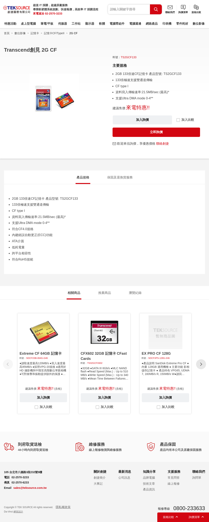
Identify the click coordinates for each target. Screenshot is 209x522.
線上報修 (174, 483)
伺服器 (62, 23)
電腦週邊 (135, 23)
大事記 (98, 483)
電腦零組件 (117, 23)
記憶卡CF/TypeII (54, 33)
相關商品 (74, 292)
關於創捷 (100, 471)
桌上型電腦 (28, 23)
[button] (201, 364)
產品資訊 (149, 489)
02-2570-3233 (53, 13)
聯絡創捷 (162, 143)
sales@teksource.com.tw (30, 487)
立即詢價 (156, 132)
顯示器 (89, 23)
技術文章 (149, 483)
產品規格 (83, 177)
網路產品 (152, 23)
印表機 (166, 23)
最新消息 (124, 471)
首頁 (7, 33)
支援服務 (174, 471)
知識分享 (149, 471)
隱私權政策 (63, 507)
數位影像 (199, 23)
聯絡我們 (170, 12)
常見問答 (174, 477)
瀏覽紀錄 (135, 292)
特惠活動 (10, 23)
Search (156, 9)
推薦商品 (104, 292)
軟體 (102, 23)
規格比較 (196, 12)
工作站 (76, 23)
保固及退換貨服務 (120, 177)
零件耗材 (182, 23)
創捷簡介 (100, 477)
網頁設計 (18, 511)
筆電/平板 (47, 23)
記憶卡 (35, 33)
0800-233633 (189, 508)
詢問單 (196, 477)
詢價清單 (183, 12)
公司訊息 (124, 477)
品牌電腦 (149, 477)
